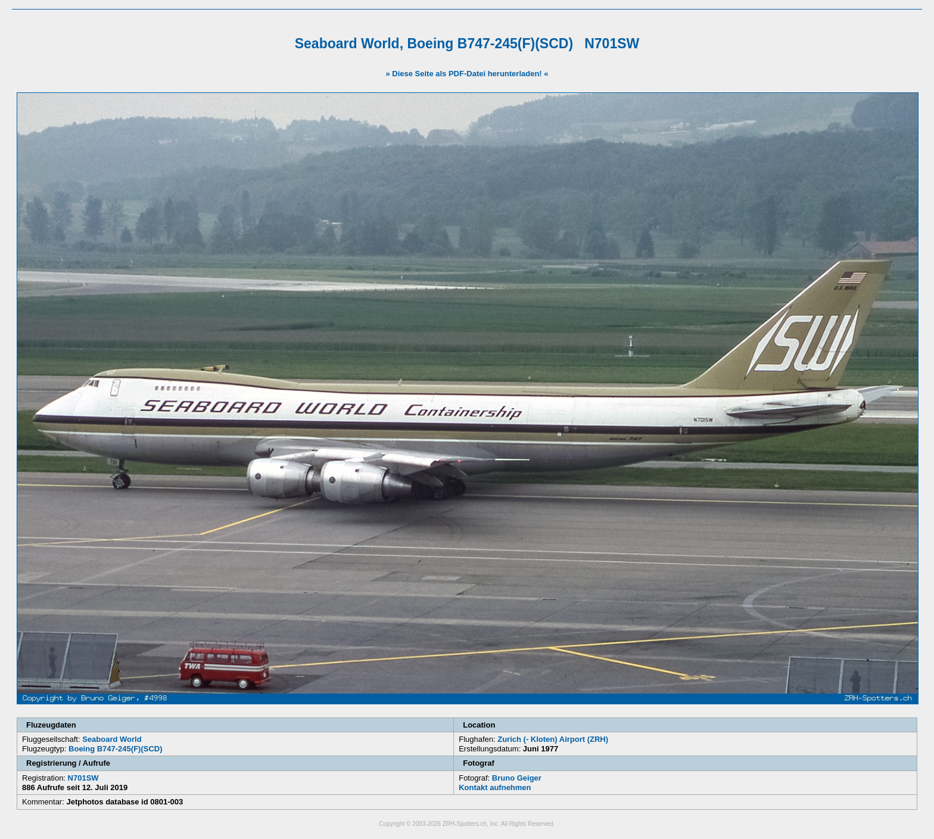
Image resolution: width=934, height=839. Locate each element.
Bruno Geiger (516, 777)
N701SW (83, 777)
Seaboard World (111, 739)
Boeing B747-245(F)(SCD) (115, 748)
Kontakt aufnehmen (495, 787)
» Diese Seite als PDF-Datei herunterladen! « (466, 73)
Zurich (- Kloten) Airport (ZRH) (552, 739)
